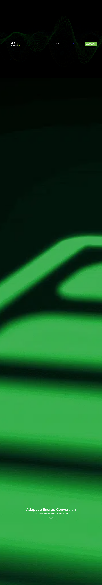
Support (50, 3)
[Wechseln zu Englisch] (73, 3)
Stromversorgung (41, 3)
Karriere (64, 3)
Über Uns (58, 3)
